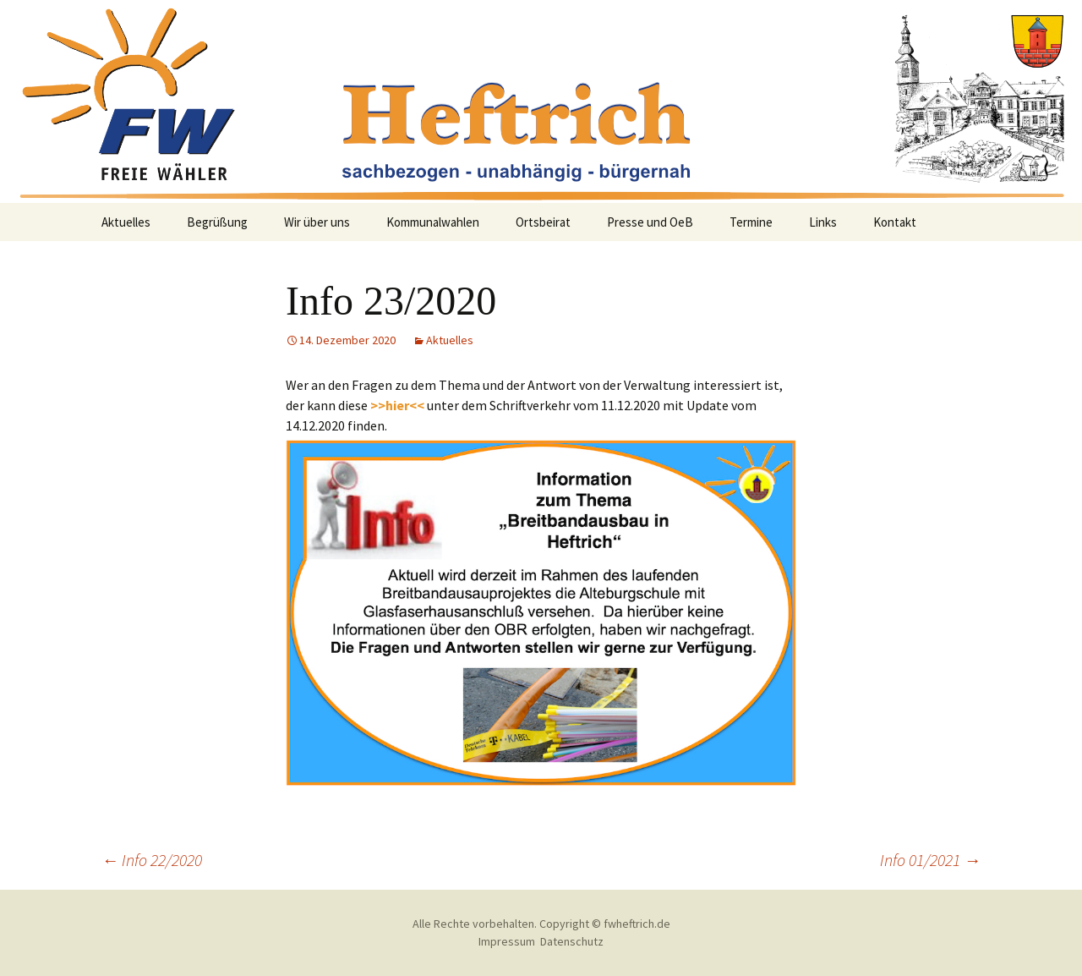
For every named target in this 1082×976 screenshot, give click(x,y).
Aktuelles (125, 222)
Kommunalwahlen (432, 222)
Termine (751, 222)
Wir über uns (317, 222)
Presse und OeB (650, 222)
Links (823, 222)
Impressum (506, 941)
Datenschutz (572, 941)
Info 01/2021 (930, 859)
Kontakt (894, 222)
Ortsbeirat (543, 222)
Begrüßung (217, 222)
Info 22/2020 (151, 859)
